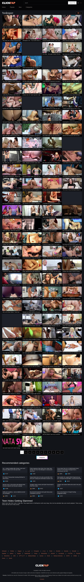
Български (61, 553)
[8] (49, 452)
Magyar (19, 551)
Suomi (3, 558)
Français (78, 553)
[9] (53, 452)
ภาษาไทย (70, 553)
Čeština (12, 551)
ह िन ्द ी (21, 555)
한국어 (68, 555)
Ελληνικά (4, 551)
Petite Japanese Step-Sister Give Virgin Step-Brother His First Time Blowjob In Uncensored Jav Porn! (41, 470)
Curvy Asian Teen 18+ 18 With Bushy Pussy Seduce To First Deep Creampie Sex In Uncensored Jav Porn (68, 470)
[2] (26, 452)
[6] (42, 452)
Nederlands (27, 553)
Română (58, 551)
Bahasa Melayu (32, 555)
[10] (58, 452)
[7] (45, 452)
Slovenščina (44, 553)
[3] (30, 452)
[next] (62, 452)
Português (36, 551)
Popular (12, 7)
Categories (29, 7)
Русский (74, 551)
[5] (38, 452)
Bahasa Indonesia (58, 555)
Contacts (42, 579)
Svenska (66, 551)
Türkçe (35, 553)
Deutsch (53, 553)
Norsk (48, 555)
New (20, 7)
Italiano (11, 553)
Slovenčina (6, 555)
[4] (34, 452)
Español (4, 553)
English (19, 553)
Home (4, 7)
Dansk (10, 558)
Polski (50, 551)
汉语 (14, 555)
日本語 (75, 555)
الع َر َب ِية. (27, 551)
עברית (44, 551)
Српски (41, 555)
